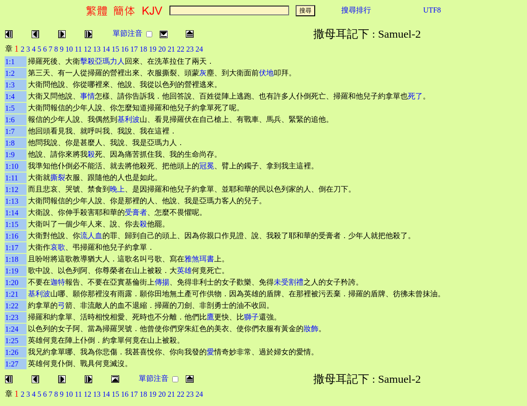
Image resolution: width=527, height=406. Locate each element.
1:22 (11, 306)
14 (106, 49)
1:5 (9, 108)
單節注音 (127, 33)
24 (199, 49)
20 (162, 49)
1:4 (9, 96)
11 (78, 49)
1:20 (11, 282)
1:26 (11, 352)
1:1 (9, 62)
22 (180, 49)
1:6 (9, 120)
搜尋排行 (356, 10)
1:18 (11, 259)
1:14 (11, 213)
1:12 (11, 189)
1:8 (9, 143)
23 (190, 49)
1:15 (11, 224)
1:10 (11, 166)
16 (124, 49)
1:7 (9, 131)
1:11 (11, 178)
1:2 (9, 73)
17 (134, 49)
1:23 (11, 317)
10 (69, 49)
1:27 (11, 364)
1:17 (11, 248)
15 (115, 49)
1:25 (11, 341)
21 (171, 49)
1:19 (11, 271)
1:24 (11, 329)
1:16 (11, 236)
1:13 (11, 201)
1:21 (11, 294)
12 (87, 49)
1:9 (9, 155)
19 (152, 49)
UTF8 (432, 10)
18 (143, 49)
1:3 (9, 85)
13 (97, 49)
